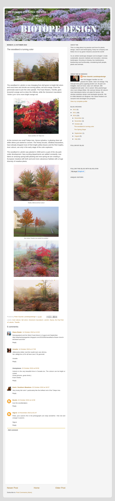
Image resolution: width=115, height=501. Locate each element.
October (77, 124)
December (78, 118)
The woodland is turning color (84, 126)
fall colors (24, 320)
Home (36, 488)
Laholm (46, 320)
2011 (75, 112)
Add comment (13, 430)
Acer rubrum (16, 320)
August (77, 136)
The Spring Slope (80, 129)
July (76, 139)
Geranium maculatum (36, 320)
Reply (14, 342)
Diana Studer (17, 332)
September (78, 133)
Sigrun (14, 413)
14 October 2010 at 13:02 (31, 332)
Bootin (14, 400)
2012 (75, 109)
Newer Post (12, 488)
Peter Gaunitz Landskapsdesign (94, 76)
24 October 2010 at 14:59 (26, 400)
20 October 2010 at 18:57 (40, 387)
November (78, 121)
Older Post (60, 488)
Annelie (15, 349)
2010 (75, 115)
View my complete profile (78, 101)
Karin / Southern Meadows (22, 387)
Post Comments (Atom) (24, 492)
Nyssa (52, 320)
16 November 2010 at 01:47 (27, 413)
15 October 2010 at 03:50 (30, 368)
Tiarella (17, 322)
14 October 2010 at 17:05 (27, 349)
